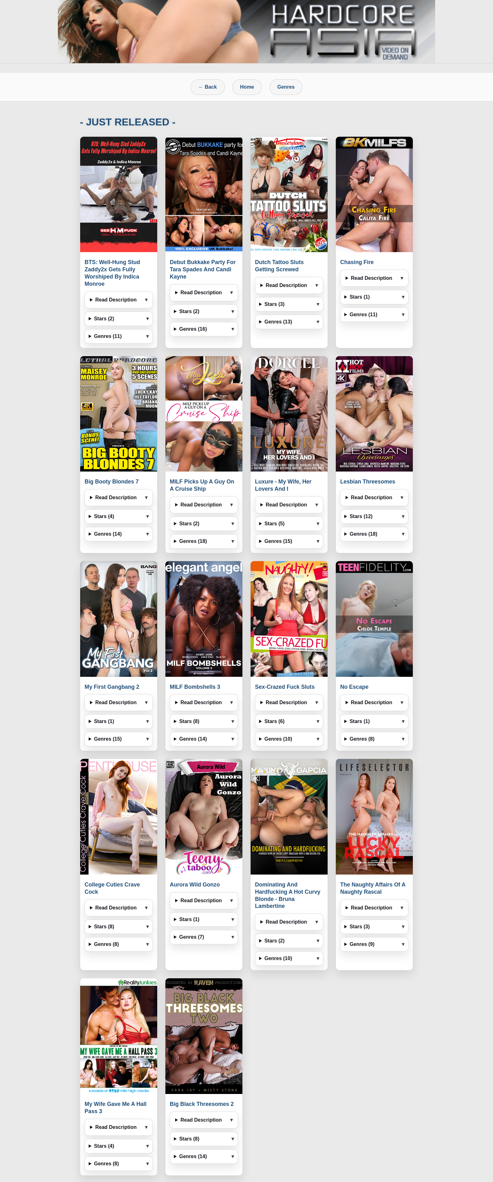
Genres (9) (362, 944)
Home (247, 87)
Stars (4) (104, 516)
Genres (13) (278, 321)
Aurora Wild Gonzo (195, 884)
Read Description (116, 299)
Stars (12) (361, 516)
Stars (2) (104, 318)
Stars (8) (189, 721)
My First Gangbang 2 (112, 687)
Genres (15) (278, 541)
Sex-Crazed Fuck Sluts (285, 687)
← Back (207, 87)
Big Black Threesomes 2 (202, 1104)
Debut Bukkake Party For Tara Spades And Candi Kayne (202, 269)
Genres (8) (362, 739)
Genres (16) (193, 329)
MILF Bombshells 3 (195, 687)
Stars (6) (274, 721)
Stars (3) (274, 304)
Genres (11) (108, 336)
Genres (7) (191, 937)
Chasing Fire (357, 262)
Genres (286, 87)
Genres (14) (108, 534)
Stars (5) (274, 523)
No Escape (354, 687)
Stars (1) (360, 297)
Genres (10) (278, 739)
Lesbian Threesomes (367, 481)
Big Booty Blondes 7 (112, 481)
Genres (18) (193, 541)
